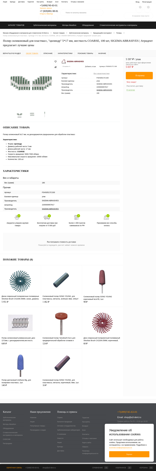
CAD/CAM (6, 441)
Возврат (85, 427)
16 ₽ (61, 388)
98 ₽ (102, 304)
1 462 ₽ (61, 304)
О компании (75, 2)
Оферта (85, 448)
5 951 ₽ (20, 304)
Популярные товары (37, 427)
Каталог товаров (16, 25)
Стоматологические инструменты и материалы (13, 435)
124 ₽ (61, 346)
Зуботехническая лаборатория (58, 2)
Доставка (60, 452)
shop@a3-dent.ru (132, 419)
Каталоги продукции (18, 2)
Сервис (5, 2)
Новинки (33, 419)
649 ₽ (20, 346)
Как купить (86, 423)
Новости (85, 2)
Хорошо (129, 454)
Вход (137, 2)
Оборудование (8, 430)
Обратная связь (12, 468)
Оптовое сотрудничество (36, 2)
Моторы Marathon (9, 426)
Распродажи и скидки (38, 431)
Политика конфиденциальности (90, 453)
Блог (84, 431)
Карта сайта (86, 444)
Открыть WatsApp (46, 14)
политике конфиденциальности (120, 447)
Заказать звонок (46, 8)
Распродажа (7, 445)
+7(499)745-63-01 (32, 468)
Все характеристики (101, 73)
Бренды (60, 448)
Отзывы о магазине (89, 440)
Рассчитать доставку (135, 86)
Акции (32, 423)
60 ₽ (102, 346)
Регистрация (147, 2)
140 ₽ (20, 388)
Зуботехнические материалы (9, 420)
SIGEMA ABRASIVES (104, 90)
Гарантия (85, 419)
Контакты (85, 436)
